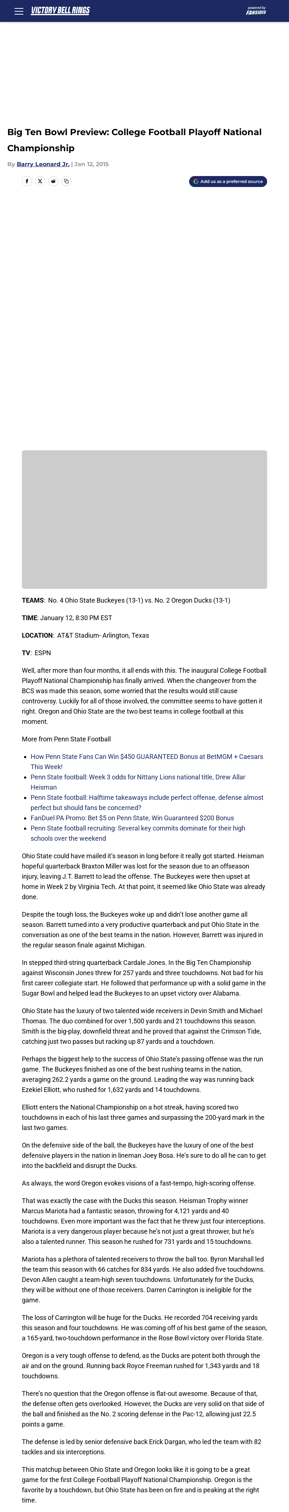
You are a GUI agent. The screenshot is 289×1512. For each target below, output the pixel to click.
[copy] (66, 181)
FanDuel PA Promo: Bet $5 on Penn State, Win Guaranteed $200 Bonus (132, 572)
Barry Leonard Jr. (43, 164)
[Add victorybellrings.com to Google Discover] (228, 181)
